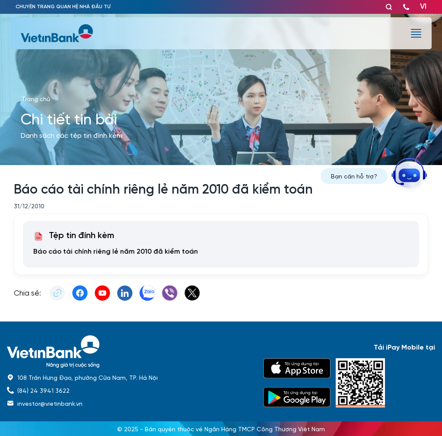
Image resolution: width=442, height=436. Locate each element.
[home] (130, 351)
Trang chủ (36, 98)
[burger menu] (416, 33)
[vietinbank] (57, 33)
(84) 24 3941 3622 (43, 390)
